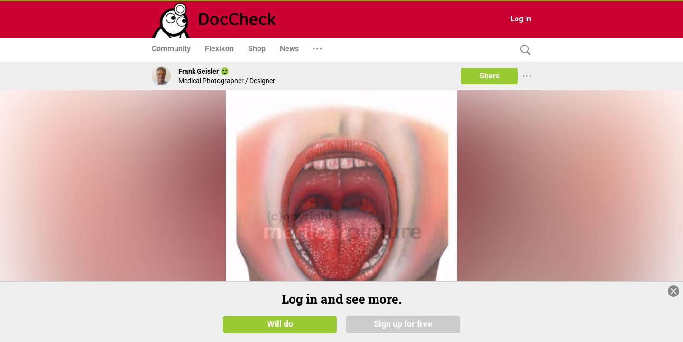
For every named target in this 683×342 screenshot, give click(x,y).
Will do (280, 324)
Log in (520, 18)
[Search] (523, 50)
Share (490, 75)
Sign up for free (403, 324)
